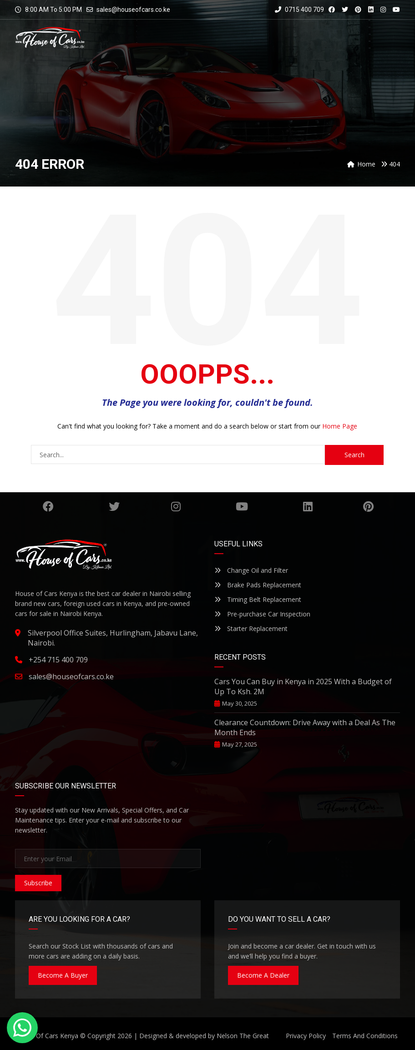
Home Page (339, 426)
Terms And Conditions (365, 1035)
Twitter (114, 506)
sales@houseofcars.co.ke (133, 9)
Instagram (176, 506)
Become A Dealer (263, 975)
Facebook (48, 506)
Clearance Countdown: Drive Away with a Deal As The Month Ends (304, 727)
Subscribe (38, 882)
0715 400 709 (299, 9)
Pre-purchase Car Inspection (262, 614)
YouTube (242, 506)
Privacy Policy (306, 1035)
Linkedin (308, 506)
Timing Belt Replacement (257, 599)
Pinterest (368, 506)
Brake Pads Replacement (257, 585)
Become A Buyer (63, 975)
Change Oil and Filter (251, 570)
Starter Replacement (251, 628)
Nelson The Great (243, 1035)
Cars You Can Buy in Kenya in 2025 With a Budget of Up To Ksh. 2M (303, 686)
